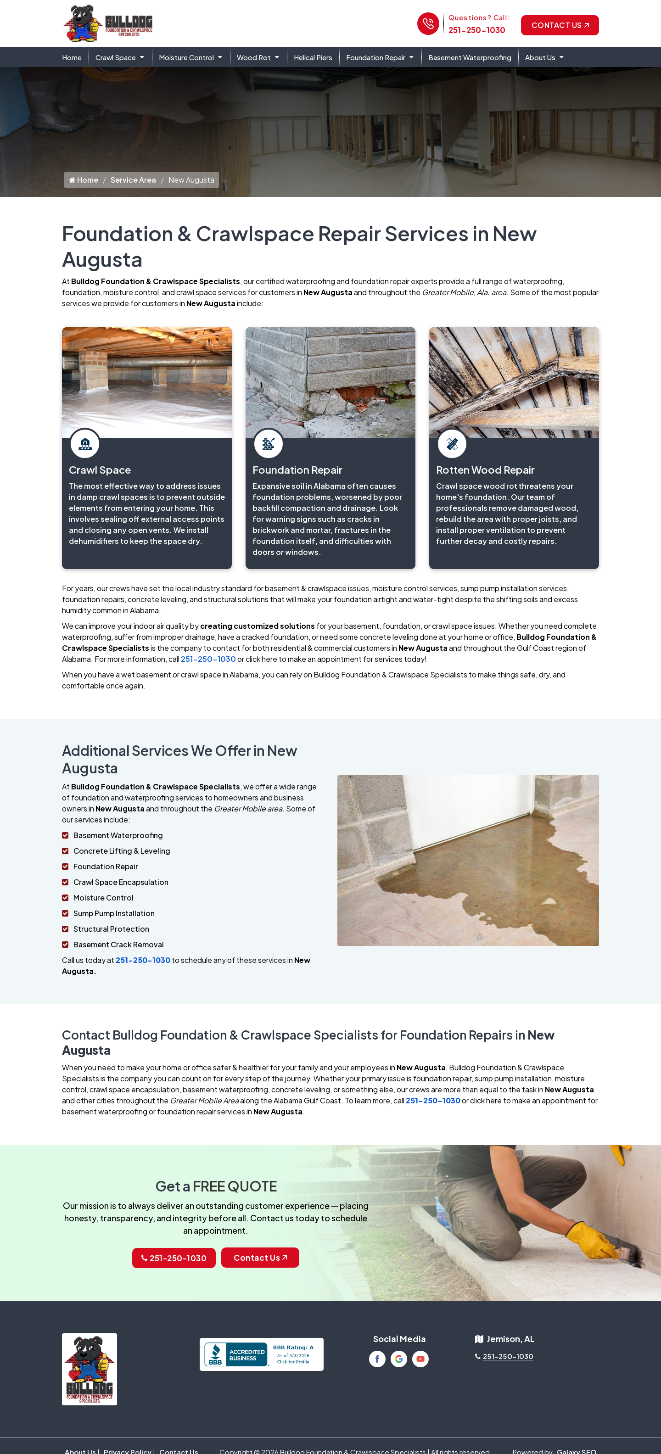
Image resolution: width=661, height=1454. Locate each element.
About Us (540, 57)
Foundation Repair (375, 57)
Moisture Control (186, 57)
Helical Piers (313, 57)
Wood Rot (254, 57)
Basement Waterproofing (469, 57)
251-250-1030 (476, 30)
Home (72, 57)
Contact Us (560, 25)
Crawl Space (115, 57)
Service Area (133, 187)
